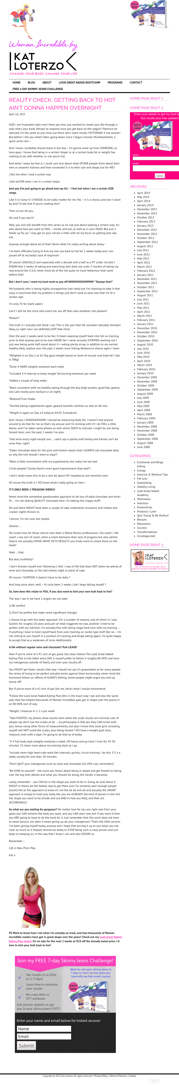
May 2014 (143, 197)
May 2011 (143, 307)
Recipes (142, 519)
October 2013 (145, 217)
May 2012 (143, 258)
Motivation (144, 499)
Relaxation (144, 523)
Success (142, 528)
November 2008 (147, 430)
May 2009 (143, 406)
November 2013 (147, 213)
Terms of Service (118, 1075)
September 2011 (147, 291)
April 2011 (143, 311)
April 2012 (143, 262)
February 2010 (146, 369)
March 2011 (144, 315)
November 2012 (147, 234)
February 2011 (146, 320)
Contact (136, 82)
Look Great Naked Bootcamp (79, 82)
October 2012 (145, 238)
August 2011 (145, 295)
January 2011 (145, 324)
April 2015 (143, 193)
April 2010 (143, 361)
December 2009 (147, 377)
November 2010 (147, 332)
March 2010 (144, 365)
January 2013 (145, 225)
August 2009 (145, 393)
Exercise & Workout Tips (152, 474)
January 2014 (145, 205)
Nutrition (143, 503)
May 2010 (143, 356)
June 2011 (143, 303)
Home (17, 82)
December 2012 (147, 229)
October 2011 (145, 287)
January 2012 (145, 275)
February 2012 (146, 270)
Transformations (147, 532)
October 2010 (145, 336)
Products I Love (146, 511)
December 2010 (147, 328)
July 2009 (143, 398)
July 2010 (143, 348)
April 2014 (143, 201)
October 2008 (145, 434)
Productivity (144, 507)
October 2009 (145, 385)
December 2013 (147, 209)
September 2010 (147, 340)
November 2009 (147, 381)
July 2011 (143, 299)
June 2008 (143, 447)
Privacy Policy (101, 1075)
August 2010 (145, 344)
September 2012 (147, 242)
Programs (115, 82)
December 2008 (147, 426)
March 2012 (144, 266)
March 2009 (144, 414)
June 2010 (143, 352)
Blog (31, 82)
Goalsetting (144, 482)
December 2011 (147, 279)
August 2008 (145, 443)
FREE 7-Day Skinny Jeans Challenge (38, 88)
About (47, 82)
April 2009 (143, 410)
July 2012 (143, 250)
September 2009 (147, 389)
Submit (26, 1045)
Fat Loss (142, 478)
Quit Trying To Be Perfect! (153, 515)
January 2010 (145, 373)
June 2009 (143, 402)
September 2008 (147, 439)
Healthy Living (146, 486)
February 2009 (146, 418)
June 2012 (143, 254)
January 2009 (145, 422)
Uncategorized (146, 536)
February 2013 (146, 221)
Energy (141, 470)
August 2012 (145, 246)
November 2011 (147, 283)
